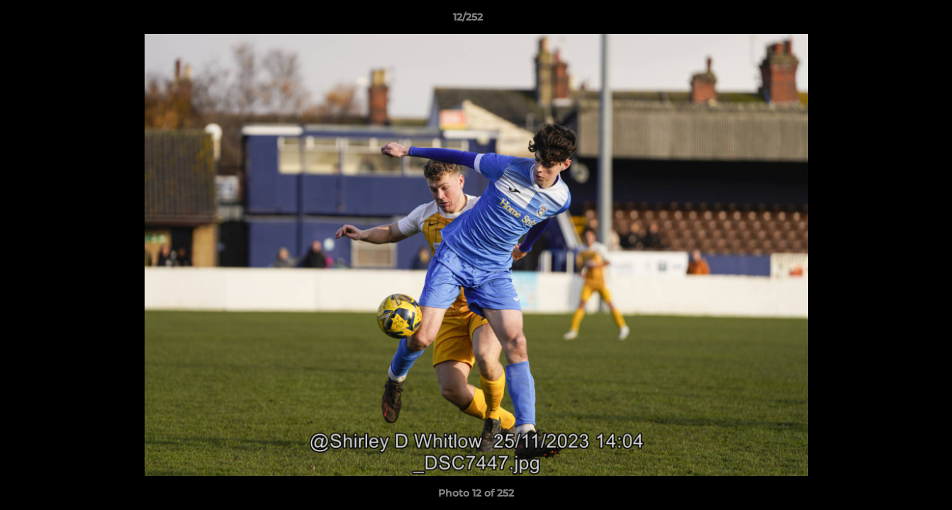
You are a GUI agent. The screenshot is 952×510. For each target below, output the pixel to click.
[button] (892, 20)
